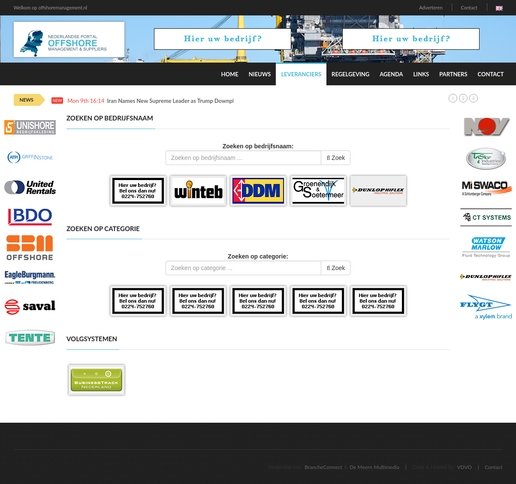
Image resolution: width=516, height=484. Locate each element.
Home (229, 74)
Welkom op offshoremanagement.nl (51, 7)
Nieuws (260, 74)
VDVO (464, 467)
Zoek (335, 157)
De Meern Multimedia (374, 467)
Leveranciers (301, 74)
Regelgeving (350, 74)
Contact (469, 7)
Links (421, 74)
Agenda (391, 74)
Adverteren (430, 7)
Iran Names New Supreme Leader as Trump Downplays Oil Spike (186, 101)
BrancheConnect (323, 467)
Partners (453, 74)
